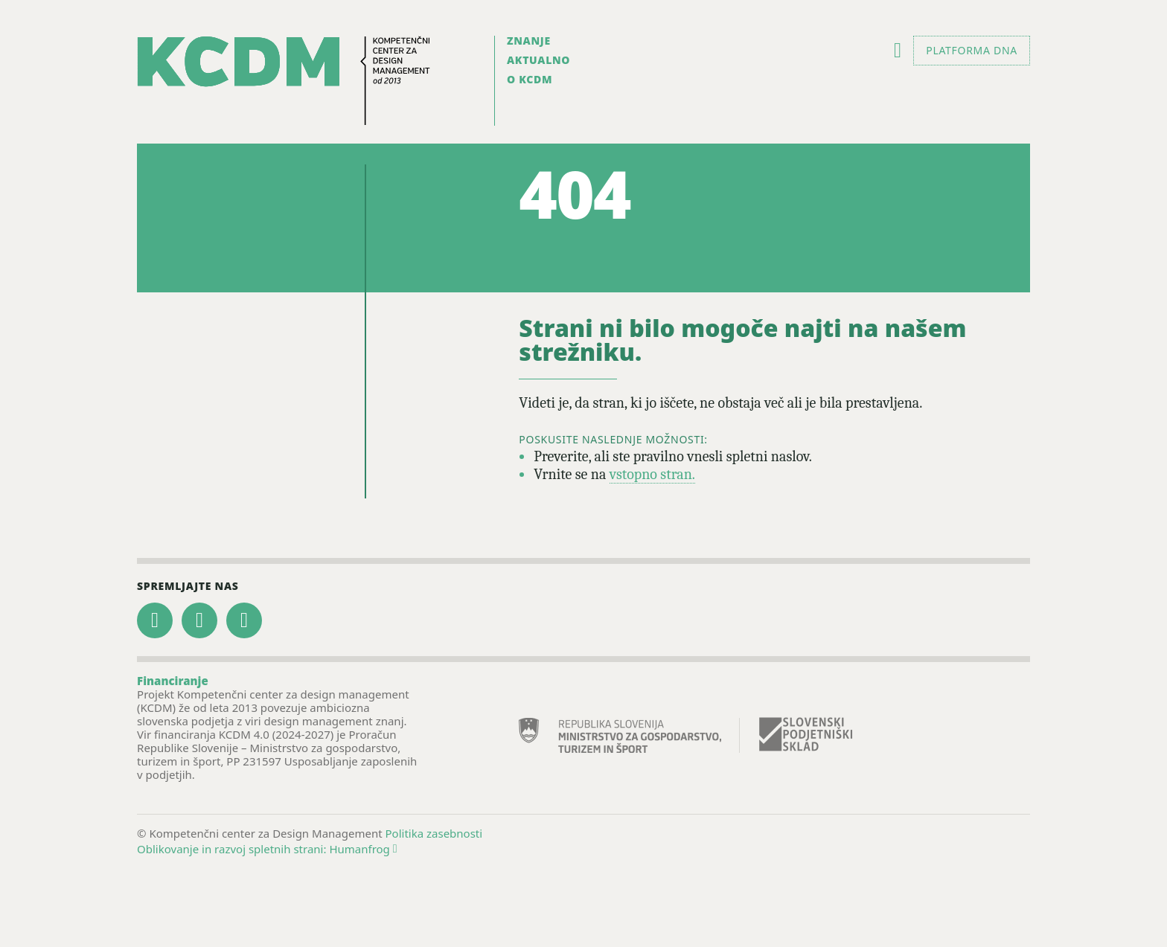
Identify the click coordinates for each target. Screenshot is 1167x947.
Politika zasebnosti (434, 833)
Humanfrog (363, 849)
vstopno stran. (652, 474)
